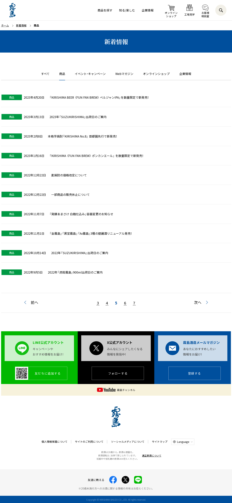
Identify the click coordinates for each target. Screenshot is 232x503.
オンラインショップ (156, 73)
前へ (34, 302)
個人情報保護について (55, 441)
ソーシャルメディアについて (127, 441)
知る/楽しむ (127, 10)
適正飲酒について (151, 455)
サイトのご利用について (89, 441)
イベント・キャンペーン (90, 73)
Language (183, 442)
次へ (197, 302)
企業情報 (148, 10)
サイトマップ (159, 441)
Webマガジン (124, 73)
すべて (45, 73)
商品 (62, 73)
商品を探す (105, 10)
